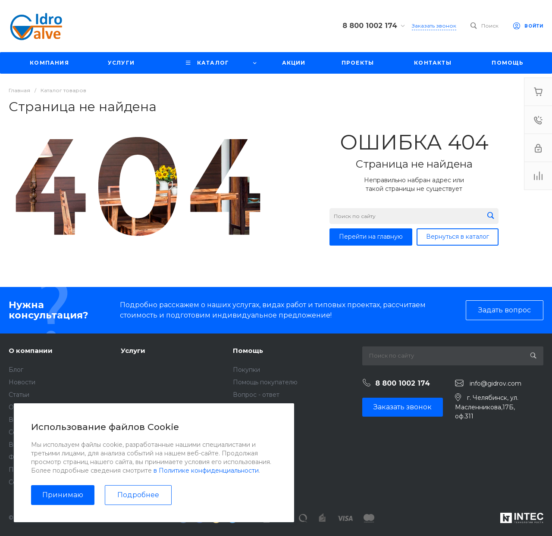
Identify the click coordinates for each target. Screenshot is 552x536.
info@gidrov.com (495, 383)
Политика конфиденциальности (58, 470)
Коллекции (250, 420)
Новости (22, 382)
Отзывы (20, 407)
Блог (16, 370)
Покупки (246, 370)
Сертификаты (29, 482)
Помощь (248, 350)
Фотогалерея (29, 457)
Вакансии (24, 420)
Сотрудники (28, 432)
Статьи (19, 395)
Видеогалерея (31, 445)
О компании (31, 350)
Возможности (254, 445)
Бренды (245, 407)
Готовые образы (257, 432)
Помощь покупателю (265, 382)
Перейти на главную (371, 236)
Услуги (133, 350)
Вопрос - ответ (256, 395)
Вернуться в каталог (457, 236)
